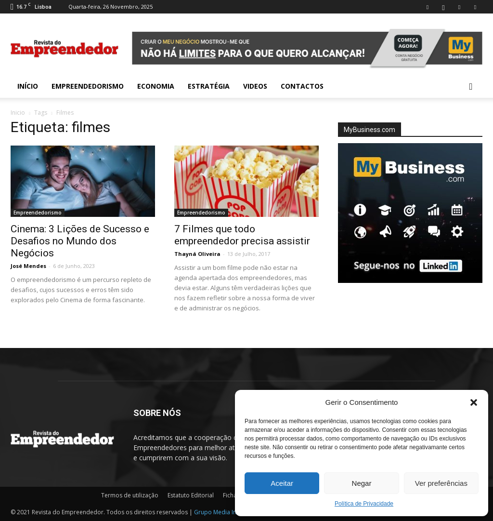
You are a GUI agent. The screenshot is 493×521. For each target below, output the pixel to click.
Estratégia (209, 86)
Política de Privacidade (364, 503)
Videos (255, 86)
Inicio (18, 112)
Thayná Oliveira (197, 253)
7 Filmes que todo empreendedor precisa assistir (242, 235)
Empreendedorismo (88, 86)
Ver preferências (441, 483)
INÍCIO (27, 86)
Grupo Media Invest (220, 512)
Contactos (302, 86)
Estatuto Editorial (191, 495)
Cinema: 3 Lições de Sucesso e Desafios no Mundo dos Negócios (80, 241)
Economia (155, 86)
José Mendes (28, 265)
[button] (474, 402)
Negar (362, 483)
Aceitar (282, 483)
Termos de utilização (129, 495)
